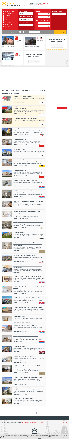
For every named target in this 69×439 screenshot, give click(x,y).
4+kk (8, 19)
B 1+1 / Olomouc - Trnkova (19, 149)
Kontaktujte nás (56, 45)
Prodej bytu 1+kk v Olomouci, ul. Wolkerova (24, 191)
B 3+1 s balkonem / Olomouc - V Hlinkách (23, 129)
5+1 (5, 21)
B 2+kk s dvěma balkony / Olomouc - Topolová (24, 255)
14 (24, 32)
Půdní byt (7, 26)
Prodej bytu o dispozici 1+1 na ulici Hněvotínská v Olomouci (27, 307)
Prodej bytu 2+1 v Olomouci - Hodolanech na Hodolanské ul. (28, 222)
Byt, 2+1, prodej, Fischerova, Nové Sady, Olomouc (25, 160)
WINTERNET (65, 422)
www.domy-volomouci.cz (26, 422)
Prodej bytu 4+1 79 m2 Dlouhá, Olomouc (23, 398)
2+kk (8, 15)
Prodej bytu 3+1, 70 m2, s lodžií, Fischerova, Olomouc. (26, 388)
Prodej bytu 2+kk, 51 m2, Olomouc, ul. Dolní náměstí (26, 325)
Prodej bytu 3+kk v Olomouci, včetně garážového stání (26, 297)
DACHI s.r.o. (18, 39)
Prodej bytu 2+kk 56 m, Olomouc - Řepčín (23, 356)
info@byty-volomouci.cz (38, 418)
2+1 (5, 15)
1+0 (5, 13)
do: (36, 16)
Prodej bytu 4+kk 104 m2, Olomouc (32, 46)
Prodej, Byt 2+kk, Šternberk (8, 46)
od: (36, 13)
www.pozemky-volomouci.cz (37, 422)
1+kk (10, 13)
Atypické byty (8, 24)
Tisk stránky (4, 418)
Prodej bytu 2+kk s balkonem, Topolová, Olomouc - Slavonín (28, 377)
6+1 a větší (7, 22)
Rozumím (39, 438)
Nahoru (33, 413)
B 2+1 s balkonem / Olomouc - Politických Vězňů (25, 118)
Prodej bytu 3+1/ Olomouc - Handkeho (22, 96)
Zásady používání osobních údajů (13, 418)
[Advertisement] (34, 77)
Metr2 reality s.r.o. (40, 38)
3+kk (8, 17)
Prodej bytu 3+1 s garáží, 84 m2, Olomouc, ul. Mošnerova (27, 276)
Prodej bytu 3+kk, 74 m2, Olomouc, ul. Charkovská (25, 336)
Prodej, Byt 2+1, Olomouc (8, 62)
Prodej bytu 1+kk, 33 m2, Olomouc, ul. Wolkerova (25, 180)
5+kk (8, 21)
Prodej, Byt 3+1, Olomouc (19, 170)
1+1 (8, 13)
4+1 (5, 19)
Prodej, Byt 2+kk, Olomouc (19, 316)
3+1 (5, 17)
